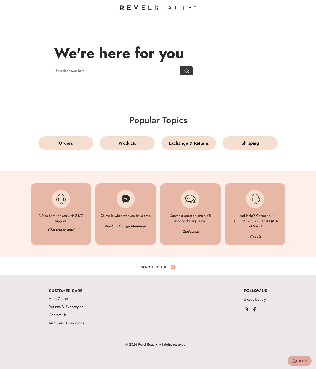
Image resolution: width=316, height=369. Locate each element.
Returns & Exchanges (66, 306)
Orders (66, 143)
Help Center (58, 298)
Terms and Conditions (66, 323)
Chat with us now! (61, 229)
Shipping (250, 143)
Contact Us (190, 231)
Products (127, 143)
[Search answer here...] (117, 70)
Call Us (255, 236)
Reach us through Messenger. (125, 226)
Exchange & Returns (189, 143)
